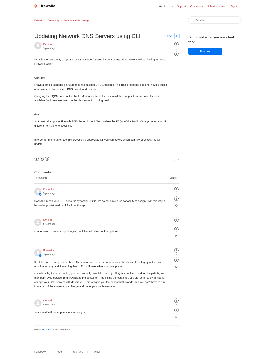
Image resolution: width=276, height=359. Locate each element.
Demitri (47, 44)
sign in (45, 329)
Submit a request (216, 6)
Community (196, 6)
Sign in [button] (234, 6)
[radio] (176, 44)
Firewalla (39, 20)
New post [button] (205, 51)
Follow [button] (169, 36)
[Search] (215, 20)
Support (181, 6)
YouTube (77, 351)
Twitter (42, 159)
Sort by (173, 177)
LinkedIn (47, 159)
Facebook (36, 159)
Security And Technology (76, 20)
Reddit (59, 351)
